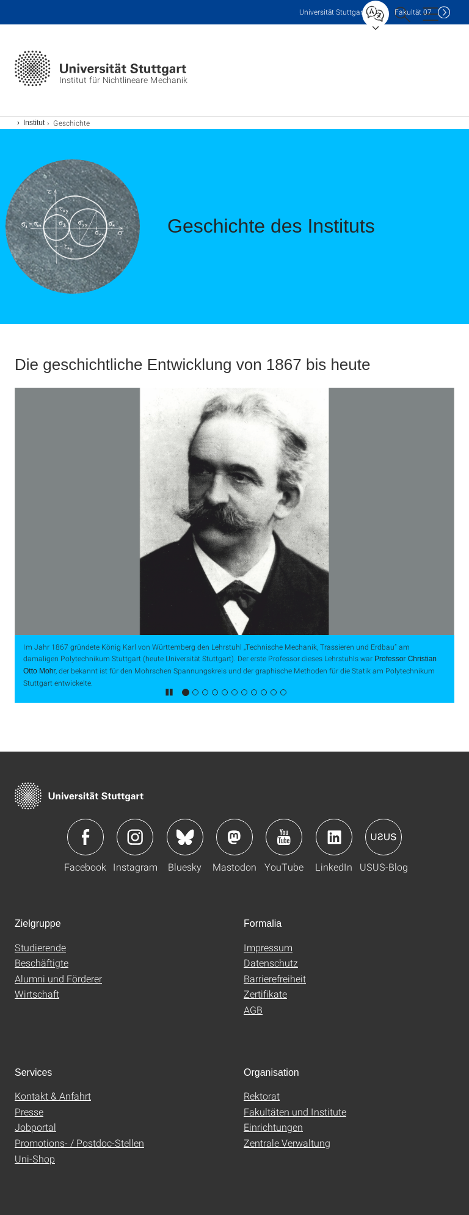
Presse (29, 1111)
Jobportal (35, 1126)
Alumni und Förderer (58, 978)
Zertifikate (265, 993)
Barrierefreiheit (275, 978)
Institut (34, 122)
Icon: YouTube (284, 837)
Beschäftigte (41, 962)
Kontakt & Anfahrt (53, 1095)
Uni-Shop (35, 1158)
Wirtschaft (37, 993)
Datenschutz (271, 962)
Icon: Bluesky (185, 837)
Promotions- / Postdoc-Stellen (79, 1142)
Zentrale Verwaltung (287, 1142)
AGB (253, 1009)
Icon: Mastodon (234, 837)
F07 (413, 11)
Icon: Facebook (85, 837)
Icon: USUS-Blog (383, 837)
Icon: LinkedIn (334, 837)
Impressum (268, 947)
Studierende (40, 947)
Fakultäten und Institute (295, 1111)
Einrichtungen (273, 1126)
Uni (332, 11)
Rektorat (262, 1095)
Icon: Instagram (135, 837)
